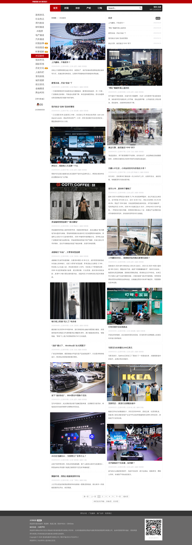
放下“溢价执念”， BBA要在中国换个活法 (68, 395)
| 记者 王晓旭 (74, 256)
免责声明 (41, 527)
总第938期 (65, 66)
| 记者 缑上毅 (131, 407)
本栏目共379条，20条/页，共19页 (106, 501)
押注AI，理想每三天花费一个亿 (64, 166)
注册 (159, 7)
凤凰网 (46, 524)
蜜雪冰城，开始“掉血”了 (117, 33)
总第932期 (121, 467)
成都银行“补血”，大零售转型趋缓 (65, 252)
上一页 (93, 496)
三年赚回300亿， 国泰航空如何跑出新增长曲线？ (129, 258)
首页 (55, 8)
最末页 (125, 496)
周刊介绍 (83, 513)
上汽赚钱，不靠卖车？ (116, 23)
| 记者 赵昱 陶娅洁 (132, 172)
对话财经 (62, 18)
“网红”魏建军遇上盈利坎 (117, 28)
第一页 (86, 496)
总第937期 (65, 111)
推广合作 (100, 513)
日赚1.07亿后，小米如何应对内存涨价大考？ (127, 168)
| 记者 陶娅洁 (74, 87)
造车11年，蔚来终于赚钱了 (119, 188)
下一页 (118, 496)
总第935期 (65, 326)
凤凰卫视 (53, 524)
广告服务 (92, 513)
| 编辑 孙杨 (140, 407)
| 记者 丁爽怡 (74, 480)
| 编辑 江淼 (83, 460)
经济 (110, 18)
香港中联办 (61, 524)
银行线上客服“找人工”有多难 (63, 321)
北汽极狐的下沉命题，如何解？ (121, 463)
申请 (39, 520)
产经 (89, 8)
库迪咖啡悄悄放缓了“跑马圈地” (64, 222)
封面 (66, 8)
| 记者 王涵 (130, 152)
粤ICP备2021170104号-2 (69, 537)
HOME (53, 18)
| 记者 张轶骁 (74, 460)
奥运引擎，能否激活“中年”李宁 (119, 43)
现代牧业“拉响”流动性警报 (118, 38)
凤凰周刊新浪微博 (36, 524)
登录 (155, 7)
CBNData (70, 524)
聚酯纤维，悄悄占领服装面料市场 (65, 476)
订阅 (100, 8)
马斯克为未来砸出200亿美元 (120, 348)
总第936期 (65, 226)
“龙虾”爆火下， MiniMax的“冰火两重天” (68, 346)
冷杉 (77, 8)
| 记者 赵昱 (73, 66)
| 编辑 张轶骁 (82, 66)
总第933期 (121, 352)
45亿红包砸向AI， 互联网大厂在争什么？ (68, 456)
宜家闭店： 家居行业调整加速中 (121, 403)
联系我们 (108, 513)
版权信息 (33, 527)
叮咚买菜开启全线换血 (117, 327)
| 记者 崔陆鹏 (74, 111)
